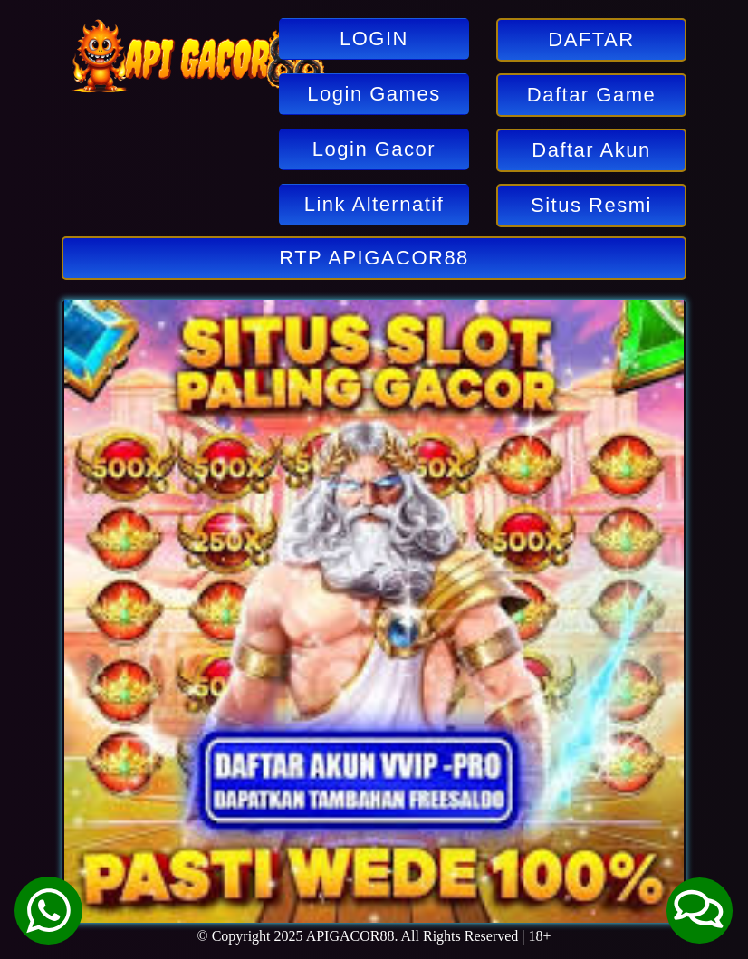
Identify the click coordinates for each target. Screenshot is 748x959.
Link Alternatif (374, 204)
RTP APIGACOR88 (374, 257)
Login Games (373, 93)
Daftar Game (591, 94)
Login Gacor (374, 149)
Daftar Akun (591, 150)
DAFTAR (591, 39)
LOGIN (374, 38)
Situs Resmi (591, 205)
